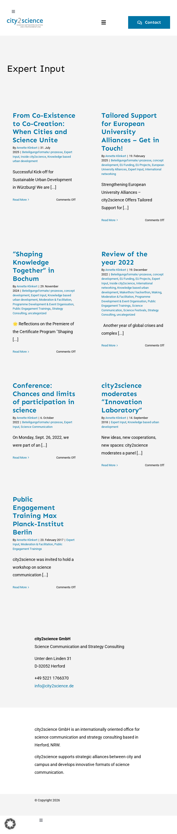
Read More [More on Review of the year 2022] (108, 351)
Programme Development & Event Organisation (43, 304)
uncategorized (37, 313)
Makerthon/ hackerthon (135, 292)
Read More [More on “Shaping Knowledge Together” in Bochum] (20, 351)
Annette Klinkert (27, 147)
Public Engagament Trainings (32, 308)
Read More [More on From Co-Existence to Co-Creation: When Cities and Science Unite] (20, 220)
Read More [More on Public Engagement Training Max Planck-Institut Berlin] (20, 587)
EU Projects (143, 165)
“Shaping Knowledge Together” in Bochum (33, 266)
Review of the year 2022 (124, 258)
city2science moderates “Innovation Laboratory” (121, 397)
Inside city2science (33, 156)
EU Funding (127, 165)
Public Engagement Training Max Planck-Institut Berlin (38, 515)
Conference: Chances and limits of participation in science (44, 397)
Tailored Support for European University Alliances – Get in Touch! (130, 131)
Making (156, 292)
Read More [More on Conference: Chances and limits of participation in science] (20, 465)
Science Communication (37, 426)
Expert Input (136, 169)
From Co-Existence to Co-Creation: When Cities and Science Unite (44, 127)
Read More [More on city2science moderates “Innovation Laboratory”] (108, 465)
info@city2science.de (54, 685)
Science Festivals (134, 310)
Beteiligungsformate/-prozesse (42, 152)
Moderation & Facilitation (55, 299)
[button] (10, 824)
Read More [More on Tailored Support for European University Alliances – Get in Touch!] (108, 220)
